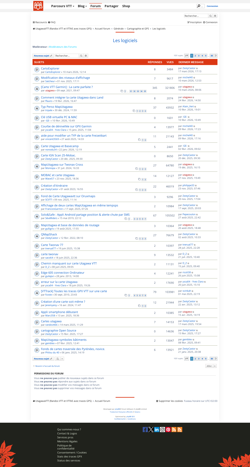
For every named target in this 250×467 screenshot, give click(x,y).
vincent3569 (52, 139)
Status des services (68, 460)
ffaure (48, 100)
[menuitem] (51, 22)
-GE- (47, 120)
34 (141, 91)
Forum (95, 6)
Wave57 (49, 178)
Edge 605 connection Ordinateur (62, 272)
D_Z (185, 253)
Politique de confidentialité (65, 447)
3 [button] (198, 55)
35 (145, 91)
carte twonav (49, 254)
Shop (126, 6)
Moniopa (50, 168)
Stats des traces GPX (69, 456)
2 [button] (195, 55)
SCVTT (48, 199)
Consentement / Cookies (72, 452)
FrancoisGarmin (54, 208)
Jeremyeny (51, 305)
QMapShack (49, 234)
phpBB (117, 409)
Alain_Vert (188, 106)
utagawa (50, 90)
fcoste (48, 294)
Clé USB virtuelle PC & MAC (59, 117)
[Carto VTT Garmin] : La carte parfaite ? (67, 87)
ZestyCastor (189, 68)
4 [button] (202, 55)
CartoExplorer (50, 68)
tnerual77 (50, 248)
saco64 (49, 257)
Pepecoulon (189, 214)
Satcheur (50, 81)
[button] (186, 56)
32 (134, 91)
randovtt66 (51, 324)
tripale (48, 110)
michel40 (188, 77)
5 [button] (205, 55)
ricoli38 (187, 272)
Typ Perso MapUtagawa (57, 107)
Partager (111, 6)
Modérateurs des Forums (63, 46)
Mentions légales (67, 441)
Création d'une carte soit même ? (63, 301)
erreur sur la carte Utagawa (59, 282)
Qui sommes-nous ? (69, 429)
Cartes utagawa (51, 321)
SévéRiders (51, 218)
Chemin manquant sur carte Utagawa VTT (69, 263)
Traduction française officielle (121, 412)
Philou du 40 (52, 352)
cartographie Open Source (58, 330)
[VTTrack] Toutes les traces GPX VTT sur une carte (74, 291)
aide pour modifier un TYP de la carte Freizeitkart (74, 135)
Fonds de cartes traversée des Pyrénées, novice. (73, 349)
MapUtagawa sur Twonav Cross (62, 164)
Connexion (212, 6)
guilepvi (49, 276)
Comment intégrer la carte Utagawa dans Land (72, 97)
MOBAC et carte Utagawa (57, 175)
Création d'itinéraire (54, 185)
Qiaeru (137, 412)
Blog (81, 6)
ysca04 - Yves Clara (55, 129)
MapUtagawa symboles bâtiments (64, 340)
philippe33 (188, 185)
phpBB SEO (130, 417)
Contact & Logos (67, 433)
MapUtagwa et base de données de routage (70, 225)
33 (138, 91)
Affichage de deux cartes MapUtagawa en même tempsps (79, 205)
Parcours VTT (61, 6)
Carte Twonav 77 (52, 245)
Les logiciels (125, 40)
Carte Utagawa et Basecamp (60, 146)
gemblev (50, 343)
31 (131, 91)
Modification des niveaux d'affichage (65, 78)
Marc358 (50, 315)
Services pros (65, 437)
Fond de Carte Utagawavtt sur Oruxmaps (68, 196)
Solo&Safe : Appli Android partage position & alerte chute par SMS (85, 214)
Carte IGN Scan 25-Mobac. (58, 155)
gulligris (49, 228)
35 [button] (212, 55)
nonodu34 (51, 149)
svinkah (187, 290)
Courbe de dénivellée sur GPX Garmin (66, 126)
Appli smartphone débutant (59, 312)
